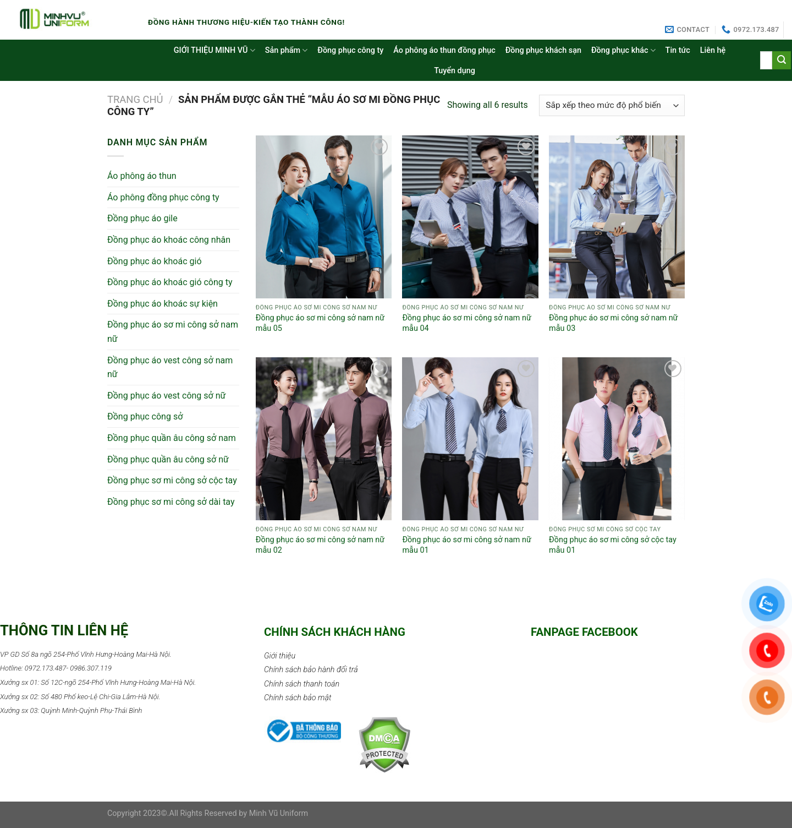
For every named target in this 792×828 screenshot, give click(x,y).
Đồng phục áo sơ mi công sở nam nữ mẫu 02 (320, 545)
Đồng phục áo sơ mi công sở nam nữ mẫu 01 (466, 545)
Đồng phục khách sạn (543, 50)
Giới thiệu (279, 656)
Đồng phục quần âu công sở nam (171, 438)
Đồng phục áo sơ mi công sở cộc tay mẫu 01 (612, 545)
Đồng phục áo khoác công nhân (168, 240)
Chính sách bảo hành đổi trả (311, 669)
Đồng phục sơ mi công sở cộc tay (172, 480)
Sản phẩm (286, 50)
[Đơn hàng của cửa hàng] (612, 105)
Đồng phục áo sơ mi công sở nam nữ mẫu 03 (613, 323)
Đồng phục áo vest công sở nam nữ (170, 367)
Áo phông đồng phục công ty (163, 197)
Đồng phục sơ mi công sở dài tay (171, 502)
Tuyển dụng (454, 70)
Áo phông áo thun (142, 176)
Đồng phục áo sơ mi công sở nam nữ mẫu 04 (466, 323)
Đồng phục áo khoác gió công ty (170, 282)
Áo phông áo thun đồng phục (444, 50)
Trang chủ (135, 99)
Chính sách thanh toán (301, 684)
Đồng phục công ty (350, 50)
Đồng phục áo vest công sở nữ (166, 395)
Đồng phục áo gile (142, 218)
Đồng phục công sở (145, 416)
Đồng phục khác (623, 50)
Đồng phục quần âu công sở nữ (168, 459)
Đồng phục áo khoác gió (154, 261)
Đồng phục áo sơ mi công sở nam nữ (172, 331)
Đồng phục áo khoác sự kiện (162, 303)
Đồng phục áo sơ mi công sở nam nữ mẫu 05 (320, 323)
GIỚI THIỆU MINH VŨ (214, 50)
